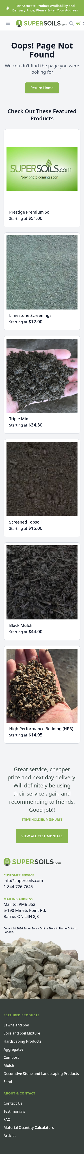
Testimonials (14, 1111)
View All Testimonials (42, 836)
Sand (8, 1081)
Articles (10, 1135)
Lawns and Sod (16, 1025)
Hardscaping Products (22, 1041)
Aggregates (13, 1049)
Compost (11, 1057)
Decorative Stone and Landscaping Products (41, 1073)
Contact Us (13, 1103)
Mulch (9, 1065)
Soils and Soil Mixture (22, 1033)
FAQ (7, 1119)
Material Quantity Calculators (29, 1127)
